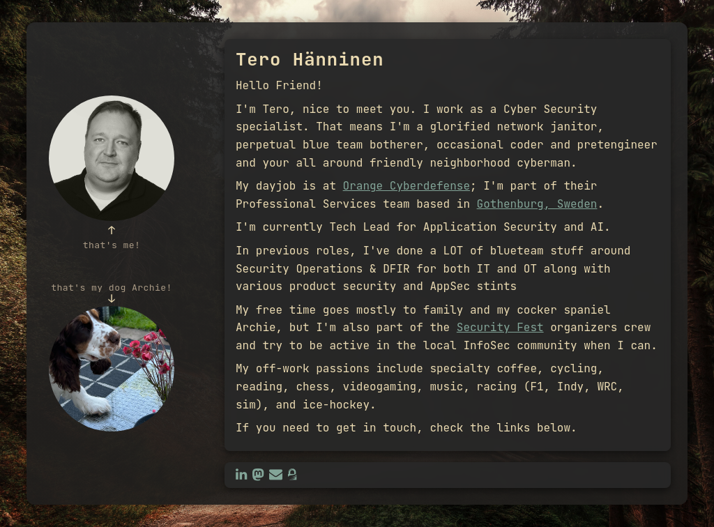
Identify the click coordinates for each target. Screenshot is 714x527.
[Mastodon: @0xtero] (258, 474)
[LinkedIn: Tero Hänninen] (241, 474)
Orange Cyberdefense (406, 185)
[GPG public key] (292, 474)
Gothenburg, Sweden (537, 204)
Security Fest (500, 327)
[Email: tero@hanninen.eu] (275, 474)
